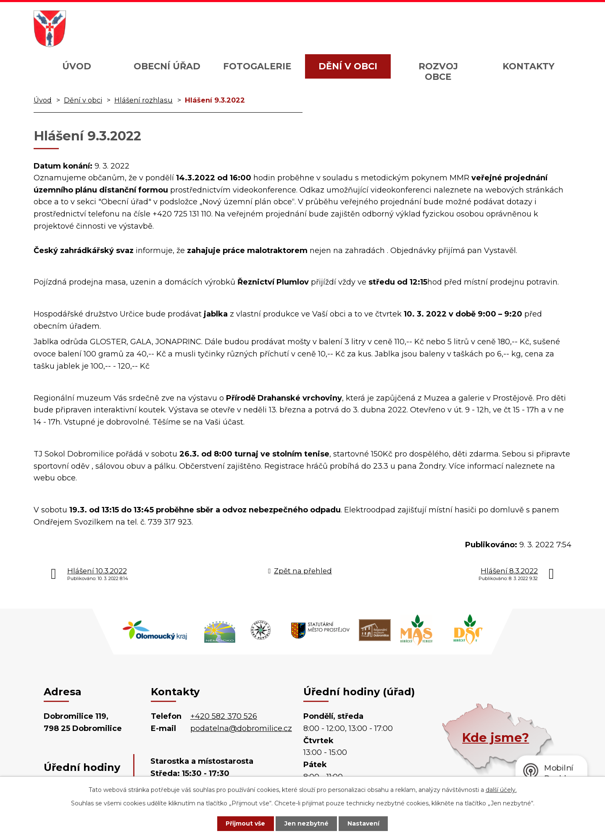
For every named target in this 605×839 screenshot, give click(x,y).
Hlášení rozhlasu (143, 100)
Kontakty (528, 66)
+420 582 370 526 (223, 716)
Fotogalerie (257, 66)
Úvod (76, 66)
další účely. (501, 790)
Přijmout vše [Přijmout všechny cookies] (245, 823)
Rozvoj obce (438, 71)
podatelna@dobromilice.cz (241, 728)
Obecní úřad (167, 66)
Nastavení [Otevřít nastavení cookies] (364, 823)
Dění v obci (347, 66)
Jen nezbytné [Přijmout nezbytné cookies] (306, 823)
